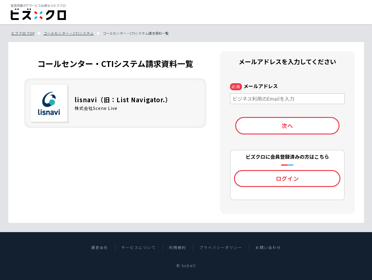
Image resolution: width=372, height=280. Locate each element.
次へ (287, 126)
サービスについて (138, 247)
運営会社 (99, 247)
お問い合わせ (268, 247)
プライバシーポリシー (220, 247)
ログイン (287, 178)
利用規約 (177, 247)
